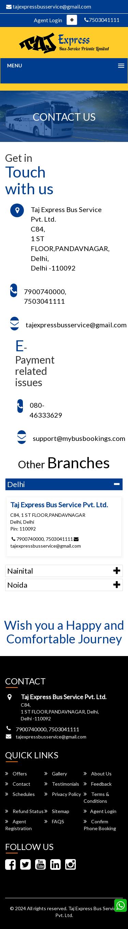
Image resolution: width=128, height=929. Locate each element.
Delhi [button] (16, 484)
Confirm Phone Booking (100, 825)
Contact (17, 784)
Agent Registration (18, 825)
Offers (16, 773)
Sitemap (56, 811)
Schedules (20, 794)
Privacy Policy (62, 794)
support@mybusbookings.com (79, 438)
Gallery (55, 773)
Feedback (98, 784)
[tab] (64, 484)
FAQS (54, 821)
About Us (98, 773)
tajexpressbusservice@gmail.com (48, 6)
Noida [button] (17, 584)
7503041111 (101, 19)
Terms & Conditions (96, 797)
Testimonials (61, 784)
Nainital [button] (20, 570)
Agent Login (48, 20)
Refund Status (24, 811)
